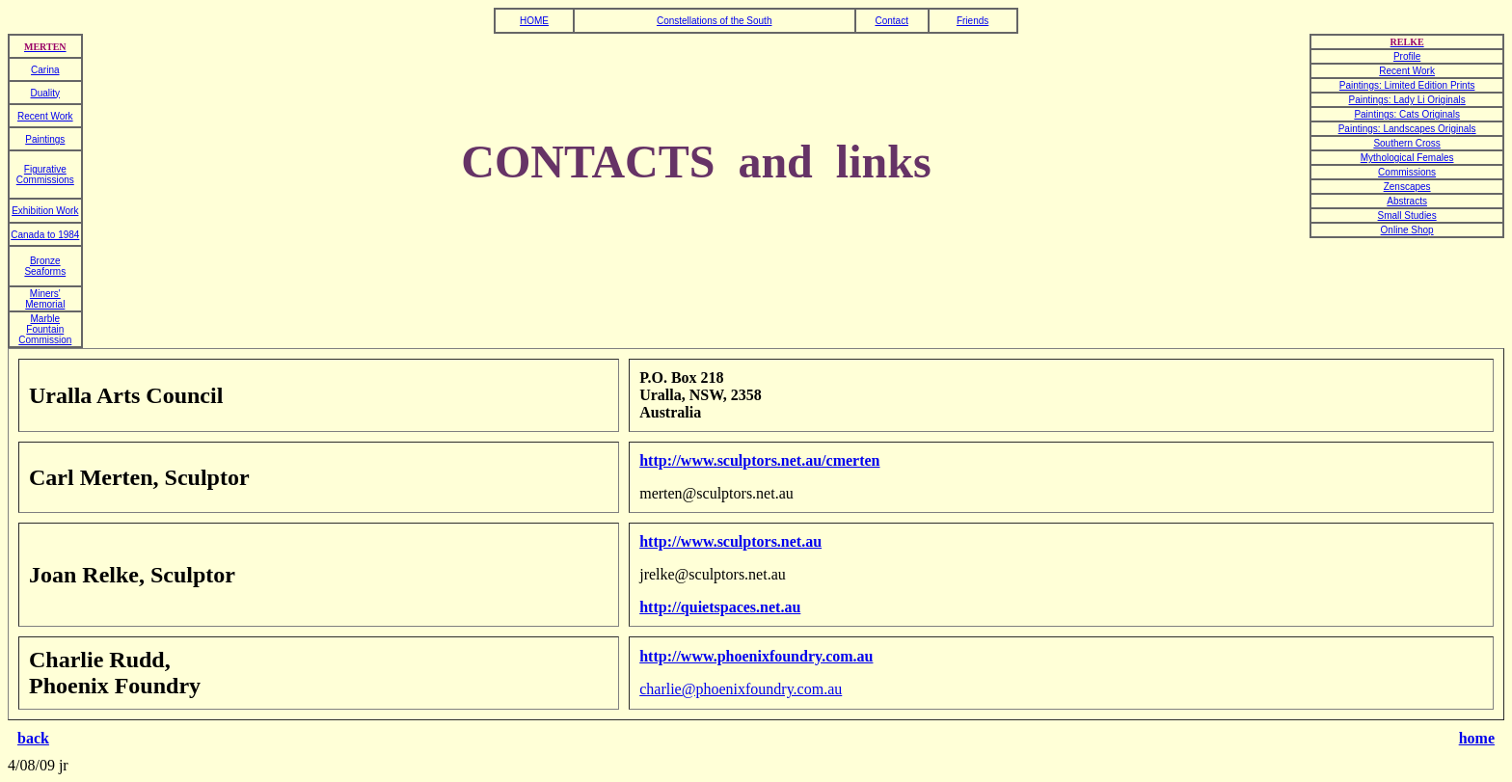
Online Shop (1407, 230)
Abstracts (1407, 201)
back (33, 738)
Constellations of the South (714, 20)
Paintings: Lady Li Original (1405, 99)
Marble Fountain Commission (44, 329)
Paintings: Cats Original (1404, 114)
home (1477, 738)
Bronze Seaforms (45, 266)
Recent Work (1407, 71)
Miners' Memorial (45, 299)
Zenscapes (1407, 186)
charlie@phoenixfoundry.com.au (740, 689)
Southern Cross (1406, 143)
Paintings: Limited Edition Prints (1407, 85)
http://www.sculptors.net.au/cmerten (759, 460)
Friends (972, 20)
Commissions (1407, 172)
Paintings (45, 139)
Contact (891, 20)
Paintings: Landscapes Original (1405, 128)
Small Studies (1407, 215)
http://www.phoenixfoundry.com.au (756, 656)
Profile (1406, 56)
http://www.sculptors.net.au (730, 541)
